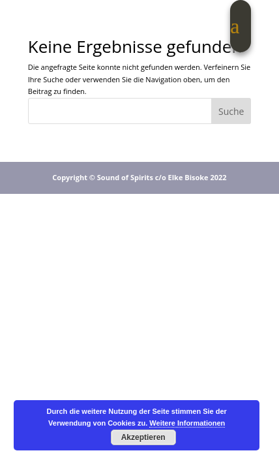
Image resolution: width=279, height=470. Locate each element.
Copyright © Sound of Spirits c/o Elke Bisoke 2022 (139, 177)
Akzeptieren (143, 437)
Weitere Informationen (187, 423)
